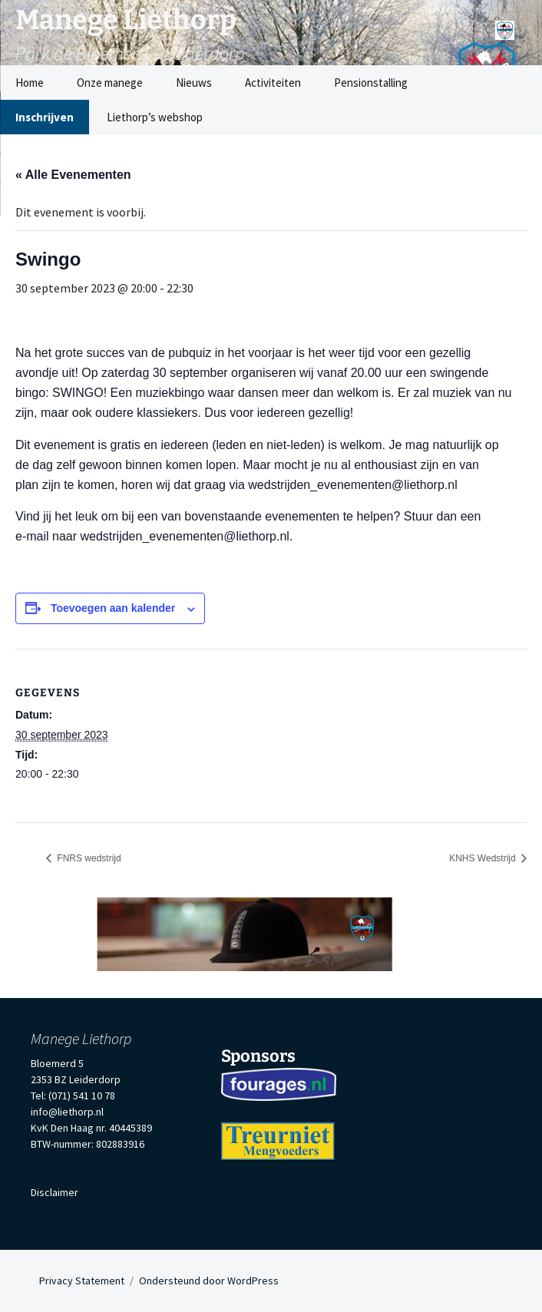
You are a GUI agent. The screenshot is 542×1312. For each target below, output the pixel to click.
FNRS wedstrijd (88, 858)
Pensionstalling (371, 82)
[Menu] (505, 25)
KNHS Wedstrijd (483, 858)
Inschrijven (44, 117)
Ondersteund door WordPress (209, 1280)
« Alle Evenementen (73, 174)
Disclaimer (54, 1192)
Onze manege (110, 82)
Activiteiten (273, 82)
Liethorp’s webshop (155, 117)
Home (29, 82)
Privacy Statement (81, 1280)
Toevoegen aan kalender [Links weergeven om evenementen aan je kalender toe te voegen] (113, 608)
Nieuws (194, 82)
